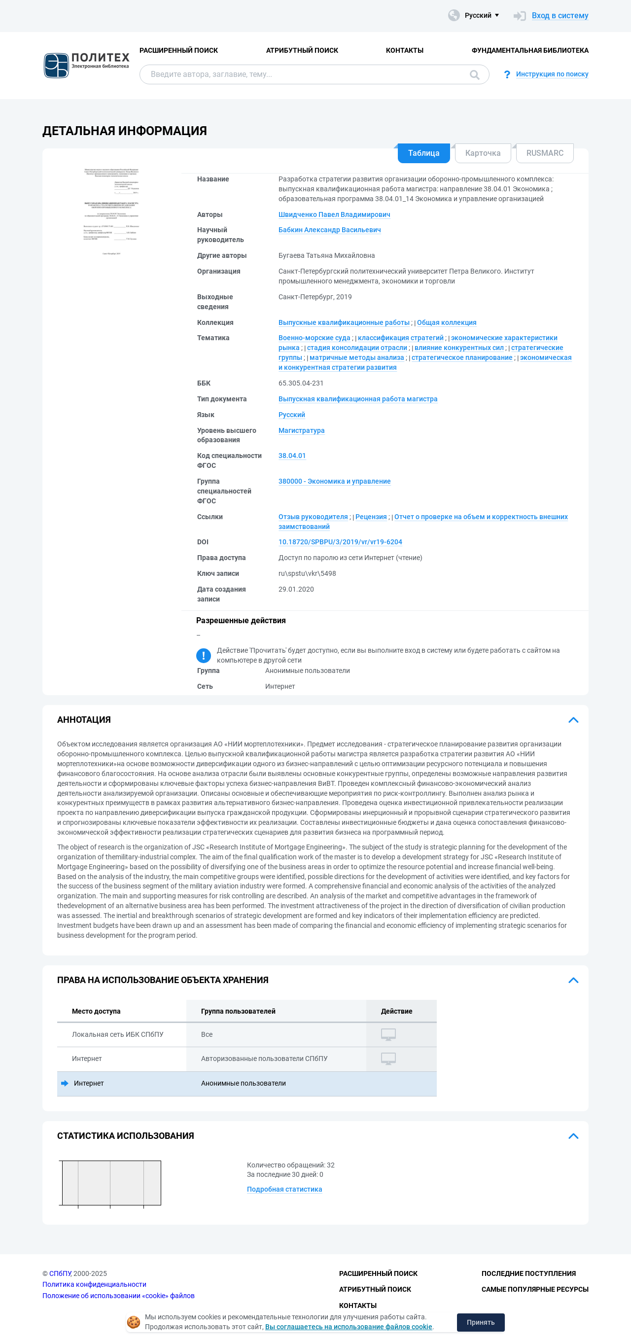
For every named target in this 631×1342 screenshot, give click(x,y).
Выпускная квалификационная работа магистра (358, 399)
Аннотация (84, 719)
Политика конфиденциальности (94, 1284)
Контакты (404, 50)
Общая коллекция (447, 322)
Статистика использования (125, 1135)
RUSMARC (544, 153)
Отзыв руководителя (313, 517)
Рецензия (371, 517)
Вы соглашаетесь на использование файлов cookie (348, 1327)
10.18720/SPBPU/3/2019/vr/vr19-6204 (340, 542)
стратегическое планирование (462, 357)
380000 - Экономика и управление (335, 481)
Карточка (483, 153)
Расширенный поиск (179, 50)
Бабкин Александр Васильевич (330, 230)
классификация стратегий (401, 338)
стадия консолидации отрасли (357, 348)
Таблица (424, 153)
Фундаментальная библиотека (530, 50)
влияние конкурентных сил (459, 348)
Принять (481, 1322)
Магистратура (302, 430)
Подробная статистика (284, 1189)
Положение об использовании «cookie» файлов (118, 1296)
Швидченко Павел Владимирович (334, 214)
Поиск (475, 75)
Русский (292, 415)
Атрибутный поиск (302, 50)
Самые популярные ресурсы (535, 1289)
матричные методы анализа (357, 357)
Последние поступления (529, 1273)
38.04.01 (292, 455)
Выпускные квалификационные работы (344, 322)
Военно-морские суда (315, 338)
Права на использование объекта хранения (163, 980)
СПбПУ (59, 1273)
